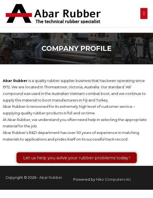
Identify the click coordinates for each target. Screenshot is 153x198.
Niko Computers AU (113, 179)
